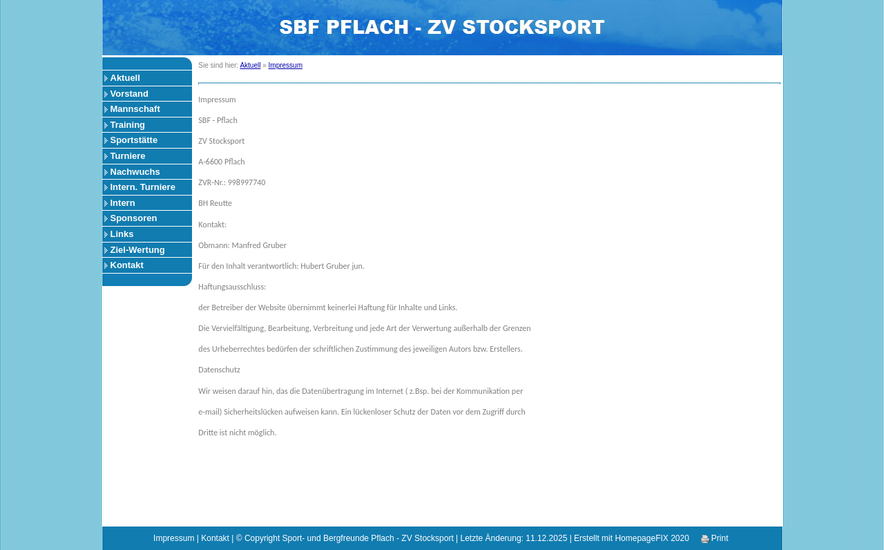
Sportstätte (134, 140)
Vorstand (129, 93)
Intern (122, 203)
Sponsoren (133, 218)
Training (128, 125)
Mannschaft (135, 109)
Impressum (285, 65)
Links (122, 234)
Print (715, 538)
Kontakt (127, 265)
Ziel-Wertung (137, 250)
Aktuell (125, 78)
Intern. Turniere (142, 187)
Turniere (128, 156)
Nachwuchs (135, 172)
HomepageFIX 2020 (652, 538)
